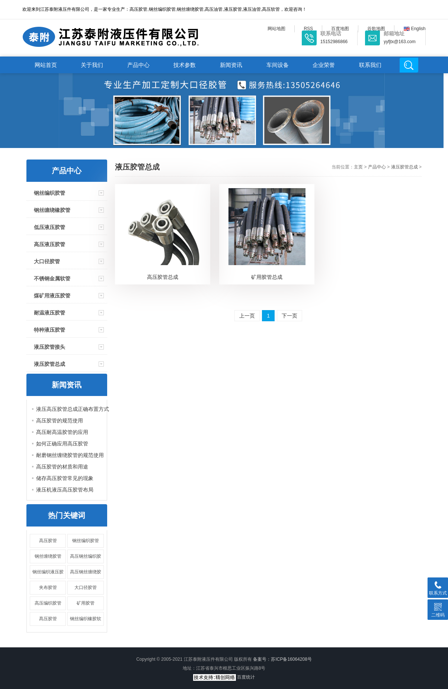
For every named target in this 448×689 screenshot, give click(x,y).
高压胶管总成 (162, 277)
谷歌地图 (376, 28)
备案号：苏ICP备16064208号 (282, 659)
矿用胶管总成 (266, 277)
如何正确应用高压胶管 (62, 444)
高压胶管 (48, 540)
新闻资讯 (231, 65)
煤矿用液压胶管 (52, 296)
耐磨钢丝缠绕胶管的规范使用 (70, 455)
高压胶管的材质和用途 (62, 467)
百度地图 (340, 28)
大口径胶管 (47, 261)
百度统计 (246, 677)
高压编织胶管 (48, 603)
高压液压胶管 (49, 244)
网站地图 (276, 28)
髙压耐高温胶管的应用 (62, 432)
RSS (308, 28)
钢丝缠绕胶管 (48, 556)
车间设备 (277, 65)
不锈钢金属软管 (52, 278)
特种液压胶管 (49, 330)
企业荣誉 (324, 65)
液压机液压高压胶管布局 (64, 490)
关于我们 (92, 65)
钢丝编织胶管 (49, 193)
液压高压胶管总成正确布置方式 (72, 409)
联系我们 (370, 65)
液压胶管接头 (49, 347)
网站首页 (46, 65)
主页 (358, 167)
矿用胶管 (86, 603)
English (414, 28)
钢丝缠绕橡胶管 (52, 210)
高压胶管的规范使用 (59, 421)
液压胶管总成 (49, 364)
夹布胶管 (48, 587)
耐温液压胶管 (49, 313)
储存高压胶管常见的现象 (64, 478)
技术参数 (184, 65)
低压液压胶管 (49, 227)
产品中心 (138, 65)
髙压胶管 (48, 618)
